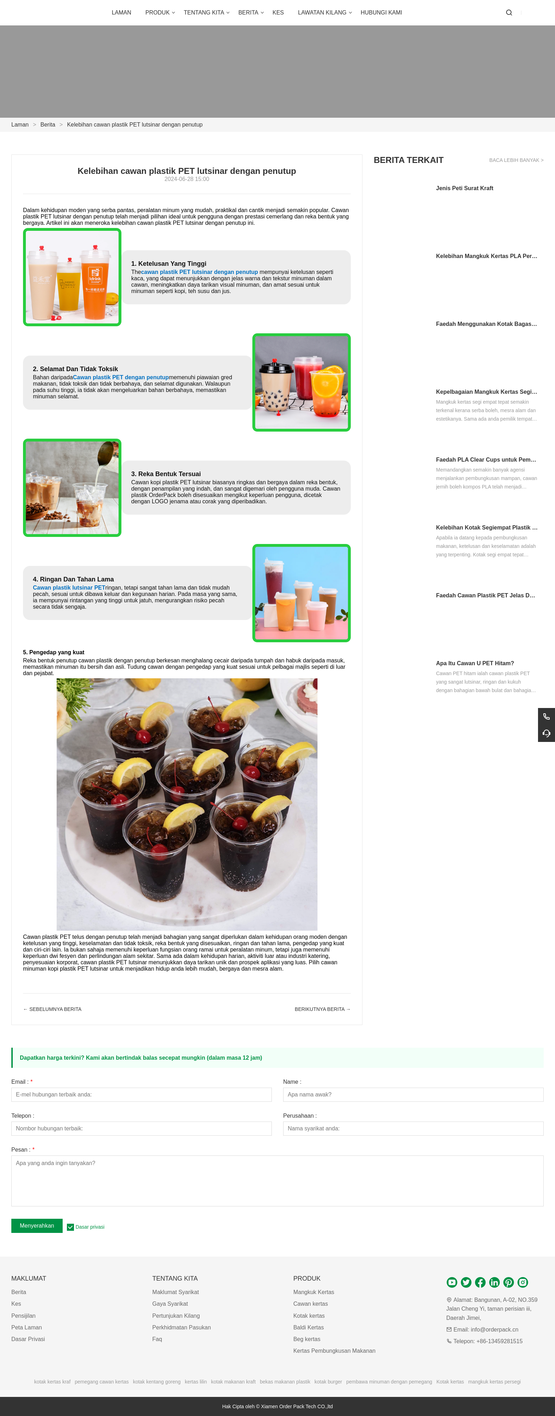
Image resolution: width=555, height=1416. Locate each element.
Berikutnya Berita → (323, 1009)
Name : (292, 1082)
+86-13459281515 (499, 1341)
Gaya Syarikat (170, 1304)
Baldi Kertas (308, 1327)
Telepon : (22, 1116)
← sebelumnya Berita (52, 1009)
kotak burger (328, 1382)
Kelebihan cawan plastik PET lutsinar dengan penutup (134, 125)
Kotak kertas (309, 1316)
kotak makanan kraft (233, 1382)
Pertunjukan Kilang (176, 1316)
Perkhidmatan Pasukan (181, 1327)
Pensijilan (23, 1316)
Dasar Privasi (28, 1339)
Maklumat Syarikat (175, 1292)
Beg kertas (306, 1339)
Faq (157, 1339)
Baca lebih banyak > (517, 160)
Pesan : (22, 1150)
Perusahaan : (300, 1116)
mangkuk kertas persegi (494, 1382)
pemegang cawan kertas (102, 1382)
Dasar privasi (89, 1227)
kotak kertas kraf (52, 1382)
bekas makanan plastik (285, 1382)
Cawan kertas (310, 1304)
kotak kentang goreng (157, 1382)
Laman (20, 125)
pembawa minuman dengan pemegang (389, 1382)
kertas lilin (196, 1382)
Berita (47, 125)
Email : (22, 1082)
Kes (16, 1304)
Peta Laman (26, 1327)
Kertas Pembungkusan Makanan (334, 1351)
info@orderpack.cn (495, 1330)
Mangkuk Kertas (313, 1292)
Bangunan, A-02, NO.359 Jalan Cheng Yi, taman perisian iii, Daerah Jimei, (492, 1309)
